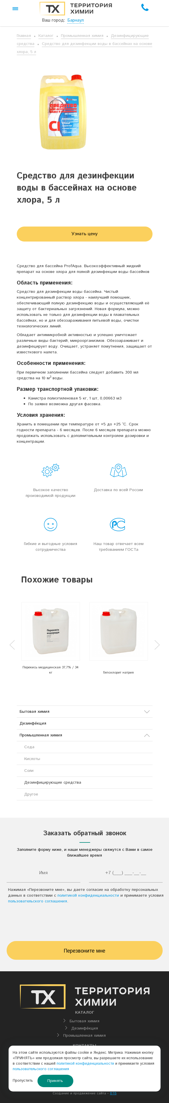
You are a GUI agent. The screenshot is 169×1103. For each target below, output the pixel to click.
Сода (29, 747)
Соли (29, 771)
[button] (15, 8)
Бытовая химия (85, 711)
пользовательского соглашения (37, 901)
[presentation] (85, 924)
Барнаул (75, 20)
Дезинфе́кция (33, 723)
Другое (31, 794)
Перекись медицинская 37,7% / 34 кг (51, 670)
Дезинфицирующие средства (52, 782)
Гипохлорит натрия (118, 672)
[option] (51, 640)
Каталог (45, 36)
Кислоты (32, 759)
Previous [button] (12, 645)
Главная (24, 36)
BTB (113, 1093)
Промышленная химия (82, 36)
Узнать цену (84, 234)
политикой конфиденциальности (88, 895)
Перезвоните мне (84, 951)
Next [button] (157, 645)
